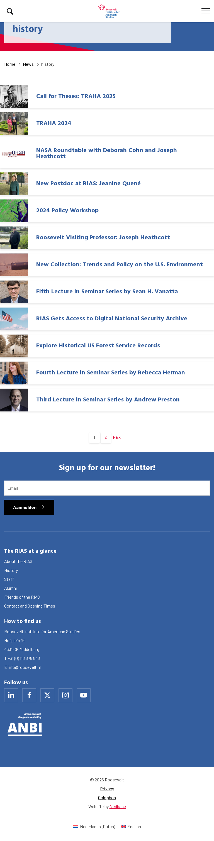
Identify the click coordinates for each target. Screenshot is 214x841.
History (11, 570)
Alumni (10, 588)
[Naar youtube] (84, 695)
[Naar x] (47, 695)
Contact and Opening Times (29, 605)
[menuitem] (94, 826)
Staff (9, 579)
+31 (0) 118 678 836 (24, 658)
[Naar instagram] (65, 695)
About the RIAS (18, 561)
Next (118, 437)
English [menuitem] (134, 826)
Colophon (107, 797)
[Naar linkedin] (11, 695)
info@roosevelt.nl (24, 667)
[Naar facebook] (29, 695)
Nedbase (118, 806)
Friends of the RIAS (22, 596)
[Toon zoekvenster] (10, 11)
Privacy (107, 788)
